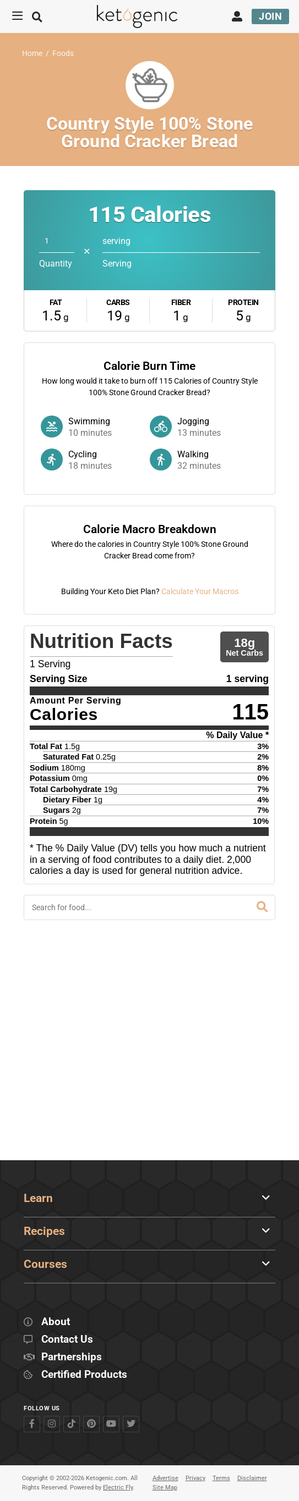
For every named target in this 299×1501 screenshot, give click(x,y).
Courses (45, 1264)
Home (32, 53)
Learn (38, 1198)
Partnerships (71, 1357)
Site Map (165, 1488)
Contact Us (67, 1339)
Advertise (165, 1478)
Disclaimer (252, 1478)
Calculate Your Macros (199, 797)
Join (270, 16)
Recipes (44, 1231)
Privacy (195, 1478)
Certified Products (84, 1375)
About (55, 1322)
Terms (221, 1478)
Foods (63, 53)
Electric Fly (118, 1488)
